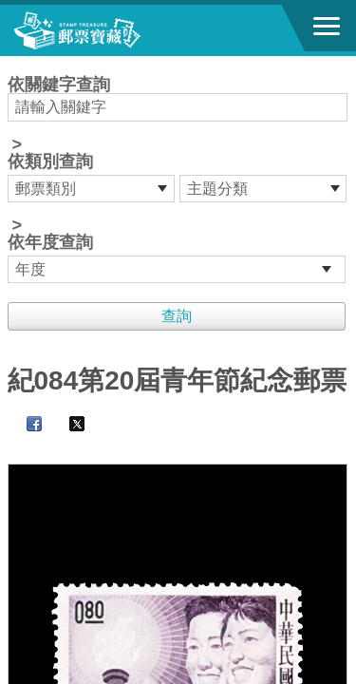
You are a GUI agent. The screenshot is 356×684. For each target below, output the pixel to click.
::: (14, 64)
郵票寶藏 (118, 30)
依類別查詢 (50, 161)
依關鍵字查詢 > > (178, 179)
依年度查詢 (50, 242)
